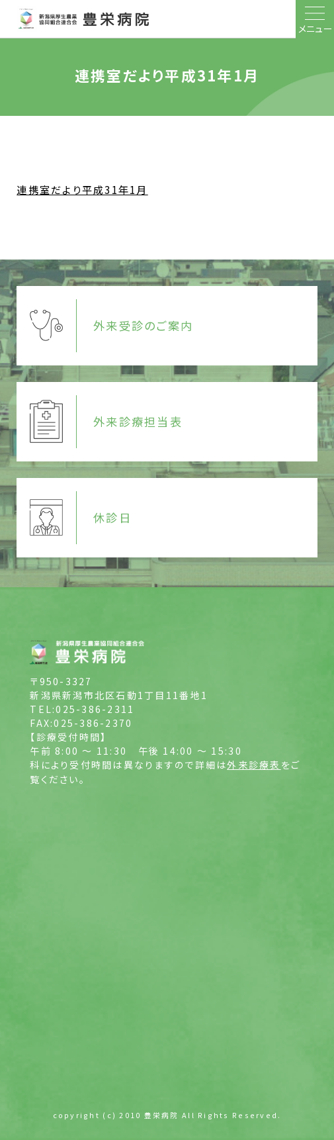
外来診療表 (253, 764)
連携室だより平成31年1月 (82, 189)
